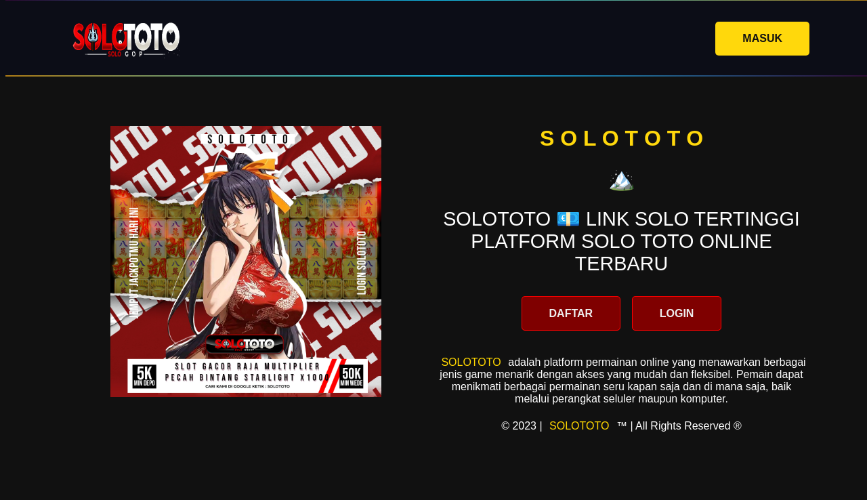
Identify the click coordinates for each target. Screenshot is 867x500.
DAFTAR (571, 313)
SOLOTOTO (471, 362)
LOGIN (677, 313)
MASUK (762, 38)
